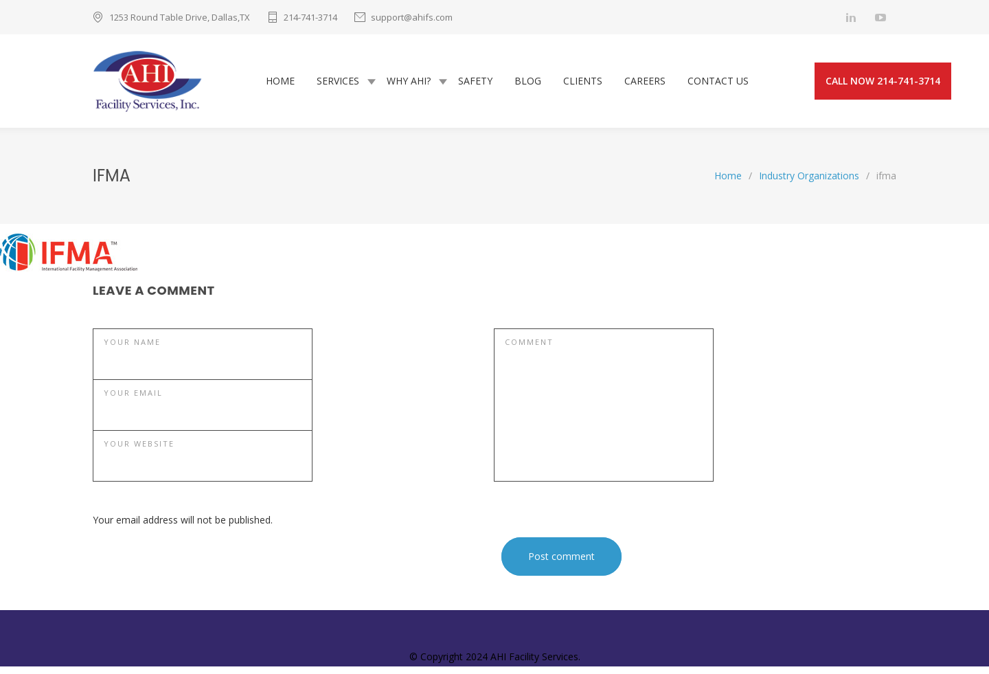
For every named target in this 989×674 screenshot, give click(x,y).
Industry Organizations (809, 175)
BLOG (527, 80)
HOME (280, 80)
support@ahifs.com (412, 17)
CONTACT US (718, 80)
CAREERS (645, 80)
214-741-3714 (310, 17)
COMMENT (529, 342)
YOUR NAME (132, 342)
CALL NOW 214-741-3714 (883, 80)
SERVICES (338, 80)
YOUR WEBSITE (139, 443)
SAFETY (475, 80)
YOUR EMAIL (133, 392)
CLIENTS (582, 80)
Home (728, 175)
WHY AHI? (409, 80)
